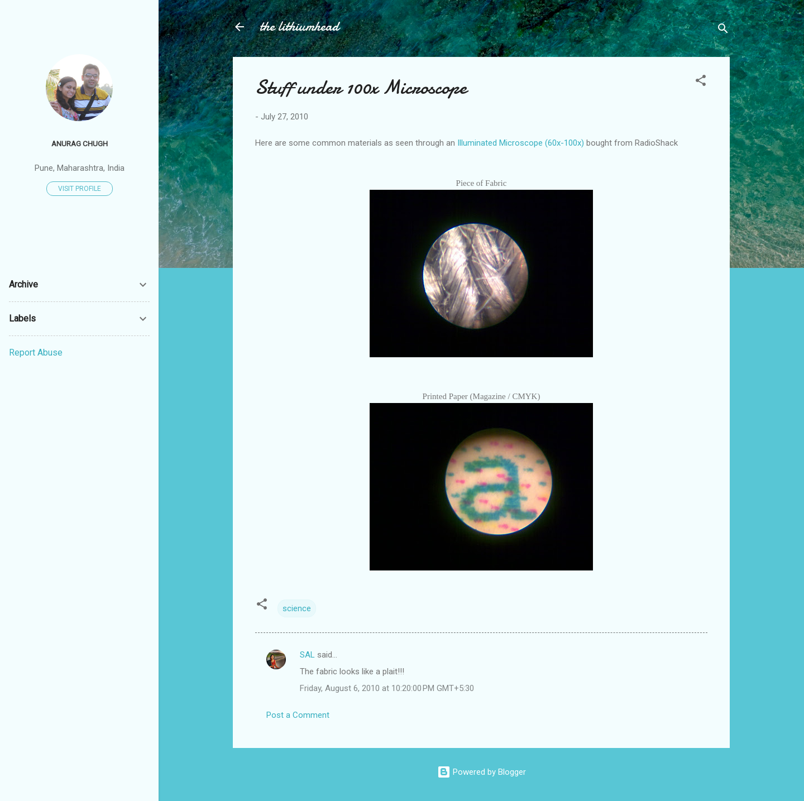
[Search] (723, 30)
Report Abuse (36, 352)
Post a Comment (297, 715)
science (297, 608)
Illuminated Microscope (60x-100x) (520, 143)
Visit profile (79, 189)
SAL (307, 655)
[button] (700, 82)
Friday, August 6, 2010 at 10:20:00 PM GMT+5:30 (387, 688)
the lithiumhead (299, 26)
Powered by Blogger (481, 772)
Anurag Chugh (79, 143)
